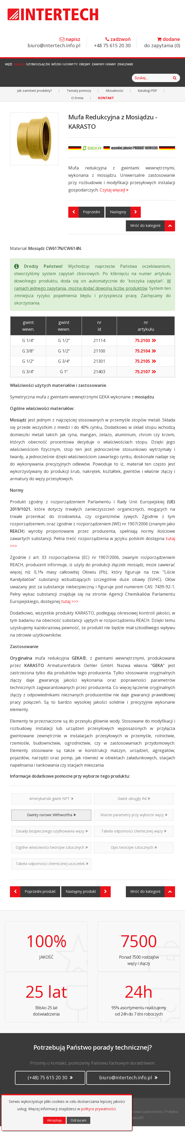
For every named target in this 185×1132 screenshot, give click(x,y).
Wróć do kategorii (152, 231)
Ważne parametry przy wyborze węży (133, 820)
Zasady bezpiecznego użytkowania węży (52, 836)
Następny (125, 217)
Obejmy (97, 67)
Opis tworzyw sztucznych (134, 853)
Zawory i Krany (119, 67)
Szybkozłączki (44, 67)
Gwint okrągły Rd (134, 804)
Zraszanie (144, 67)
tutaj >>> (70, 607)
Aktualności (114, 96)
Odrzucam (78, 1120)
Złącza (22, 67)
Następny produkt (88, 897)
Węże (8, 67)
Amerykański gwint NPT (51, 804)
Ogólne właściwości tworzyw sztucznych (52, 853)
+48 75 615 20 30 (112, 43)
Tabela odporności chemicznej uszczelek (52, 869)
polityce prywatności (98, 1108)
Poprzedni (84, 217)
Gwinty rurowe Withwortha (51, 820)
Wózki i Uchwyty (74, 67)
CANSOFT (136, 1123)
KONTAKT (106, 104)
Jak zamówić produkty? (34, 96)
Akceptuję (54, 1120)
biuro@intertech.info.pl (53, 43)
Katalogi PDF (147, 96)
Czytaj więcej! (114, 196)
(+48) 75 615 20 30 (50, 1083)
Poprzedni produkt (33, 897)
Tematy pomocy (79, 96)
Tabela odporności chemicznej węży (133, 836)
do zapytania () (162, 43)
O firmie (77, 104)
